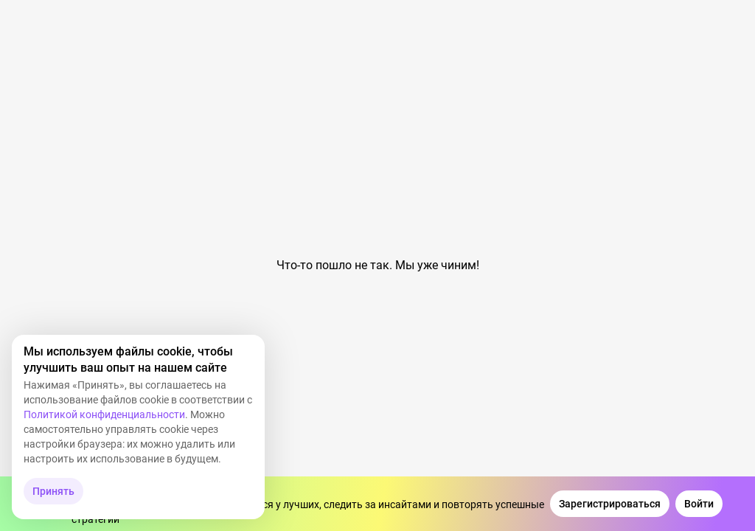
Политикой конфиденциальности (104, 414)
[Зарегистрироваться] (609, 503)
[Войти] (699, 503)
